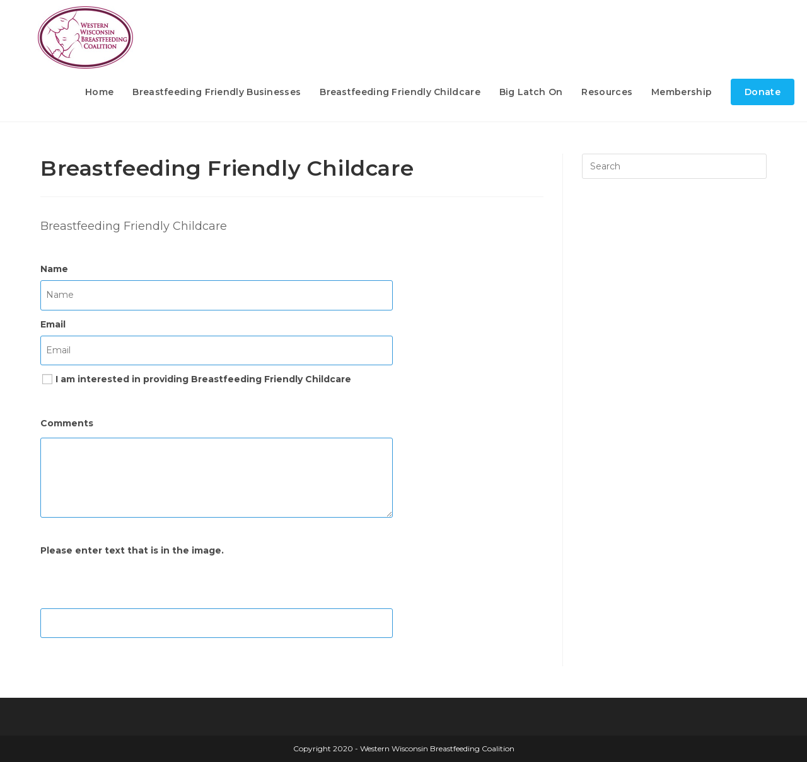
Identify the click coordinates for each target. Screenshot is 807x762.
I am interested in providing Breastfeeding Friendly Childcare (203, 379)
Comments (66, 423)
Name (54, 269)
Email (53, 324)
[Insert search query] (674, 166)
